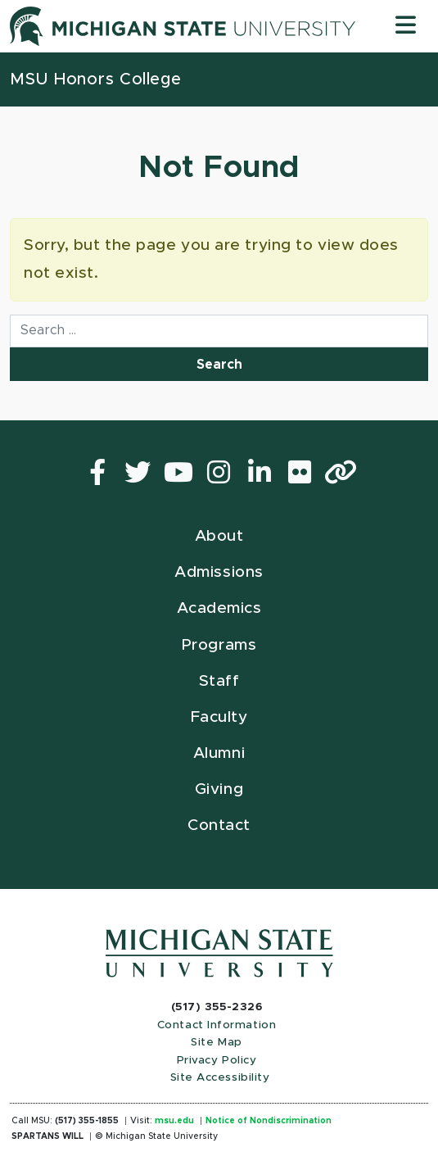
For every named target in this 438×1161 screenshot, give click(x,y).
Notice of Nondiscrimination (268, 1121)
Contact (219, 825)
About (219, 536)
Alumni (219, 753)
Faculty (219, 717)
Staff (219, 681)
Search (219, 364)
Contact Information (217, 1025)
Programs (219, 645)
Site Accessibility (220, 1077)
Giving (219, 789)
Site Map (216, 1042)
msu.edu (174, 1121)
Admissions (219, 572)
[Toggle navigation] (405, 26)
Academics (219, 608)
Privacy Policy (217, 1060)
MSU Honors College (96, 79)
